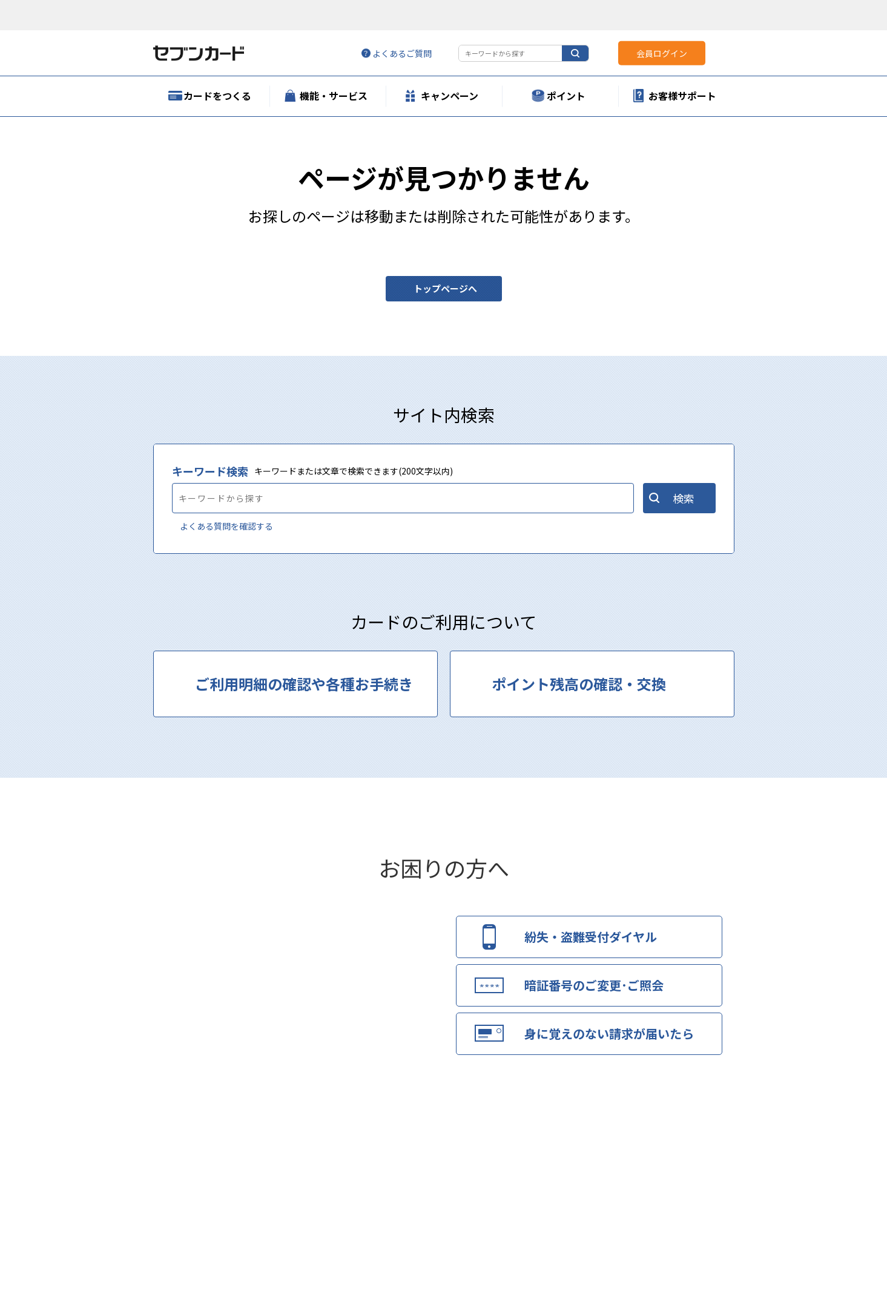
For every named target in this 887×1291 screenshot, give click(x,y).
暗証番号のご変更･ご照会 (594, 985)
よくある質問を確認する (226, 526)
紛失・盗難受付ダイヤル (590, 936)
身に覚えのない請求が (609, 1033)
